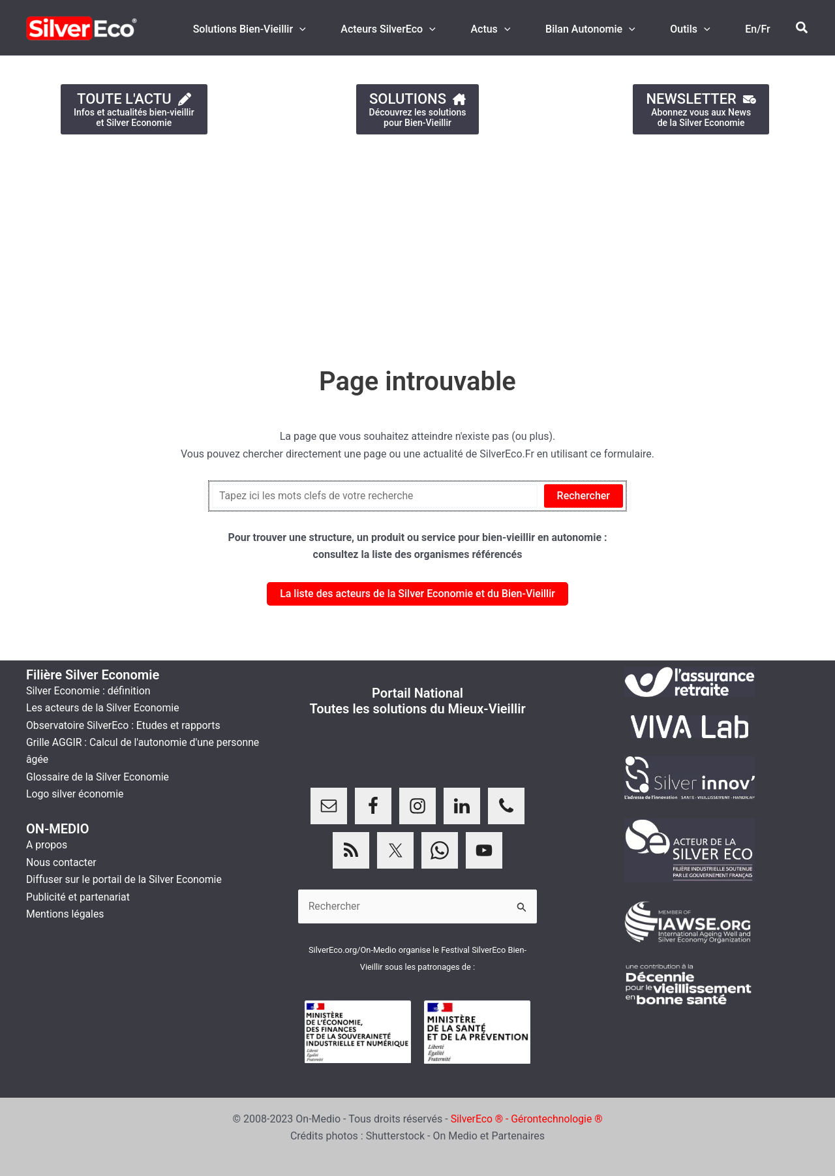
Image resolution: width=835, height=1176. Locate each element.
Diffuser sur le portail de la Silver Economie (125, 879)
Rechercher (583, 495)
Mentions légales (65, 914)
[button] (802, 28)
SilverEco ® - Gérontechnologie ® (526, 1119)
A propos (47, 845)
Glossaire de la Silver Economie (98, 777)
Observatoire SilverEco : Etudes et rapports (124, 725)
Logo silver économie (75, 794)
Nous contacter (61, 862)
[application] (323, 29)
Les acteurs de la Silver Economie (103, 708)
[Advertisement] (391, 244)
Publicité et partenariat (78, 897)
